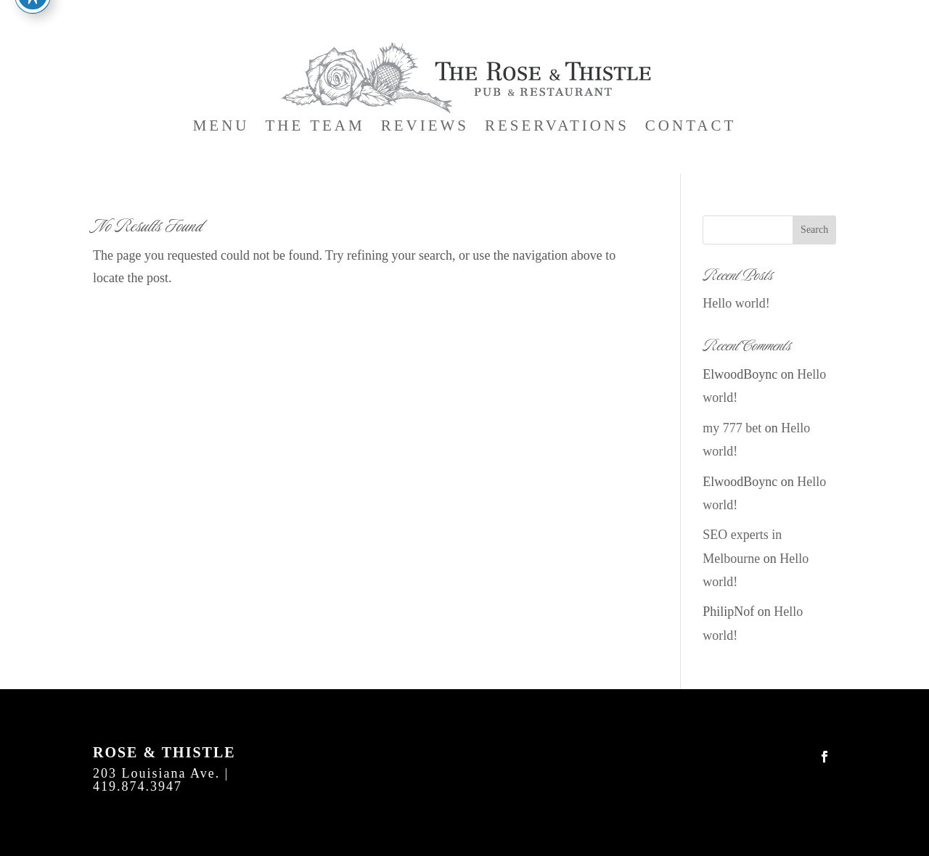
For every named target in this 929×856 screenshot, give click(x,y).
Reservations (557, 127)
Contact (690, 127)
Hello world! (736, 303)
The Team (315, 127)
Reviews (425, 127)
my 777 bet (732, 428)
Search (814, 229)
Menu (221, 127)
